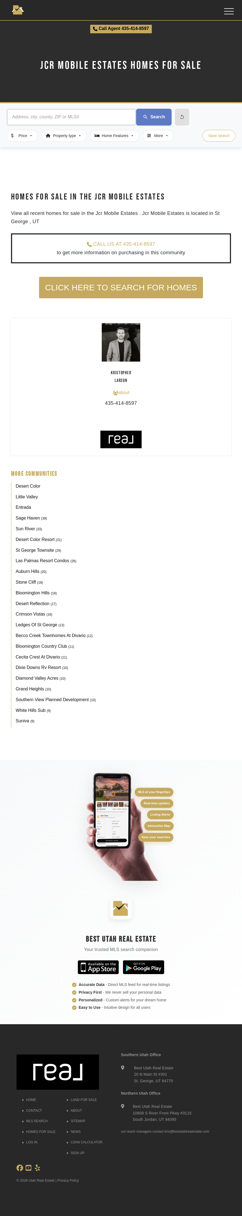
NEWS (74, 1132)
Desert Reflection (36, 603)
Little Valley (27, 496)
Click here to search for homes (121, 287)
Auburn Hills (31, 571)
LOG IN (29, 1142)
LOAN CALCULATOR (85, 1142)
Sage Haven (31, 518)
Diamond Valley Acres (40, 678)
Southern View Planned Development (56, 699)
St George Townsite (38, 550)
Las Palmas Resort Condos (46, 560)
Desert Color (28, 486)
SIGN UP (75, 1153)
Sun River (29, 528)
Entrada (23, 507)
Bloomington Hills (36, 593)
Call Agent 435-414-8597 (121, 28)
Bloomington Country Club (45, 646)
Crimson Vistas (34, 614)
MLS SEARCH (35, 1121)
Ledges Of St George (40, 624)
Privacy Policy (68, 1180)
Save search (219, 135)
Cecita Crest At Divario (41, 657)
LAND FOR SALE (82, 1100)
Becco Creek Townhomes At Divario (54, 635)
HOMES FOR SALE (39, 1132)
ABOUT (74, 1111)
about (121, 392)
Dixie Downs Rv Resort (42, 667)
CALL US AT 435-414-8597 (121, 244)
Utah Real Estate (42, 1180)
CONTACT (32, 1111)
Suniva (25, 720)
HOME (29, 1100)
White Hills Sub (33, 710)
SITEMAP (76, 1121)
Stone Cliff (29, 582)
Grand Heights (33, 689)
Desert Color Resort (39, 539)
